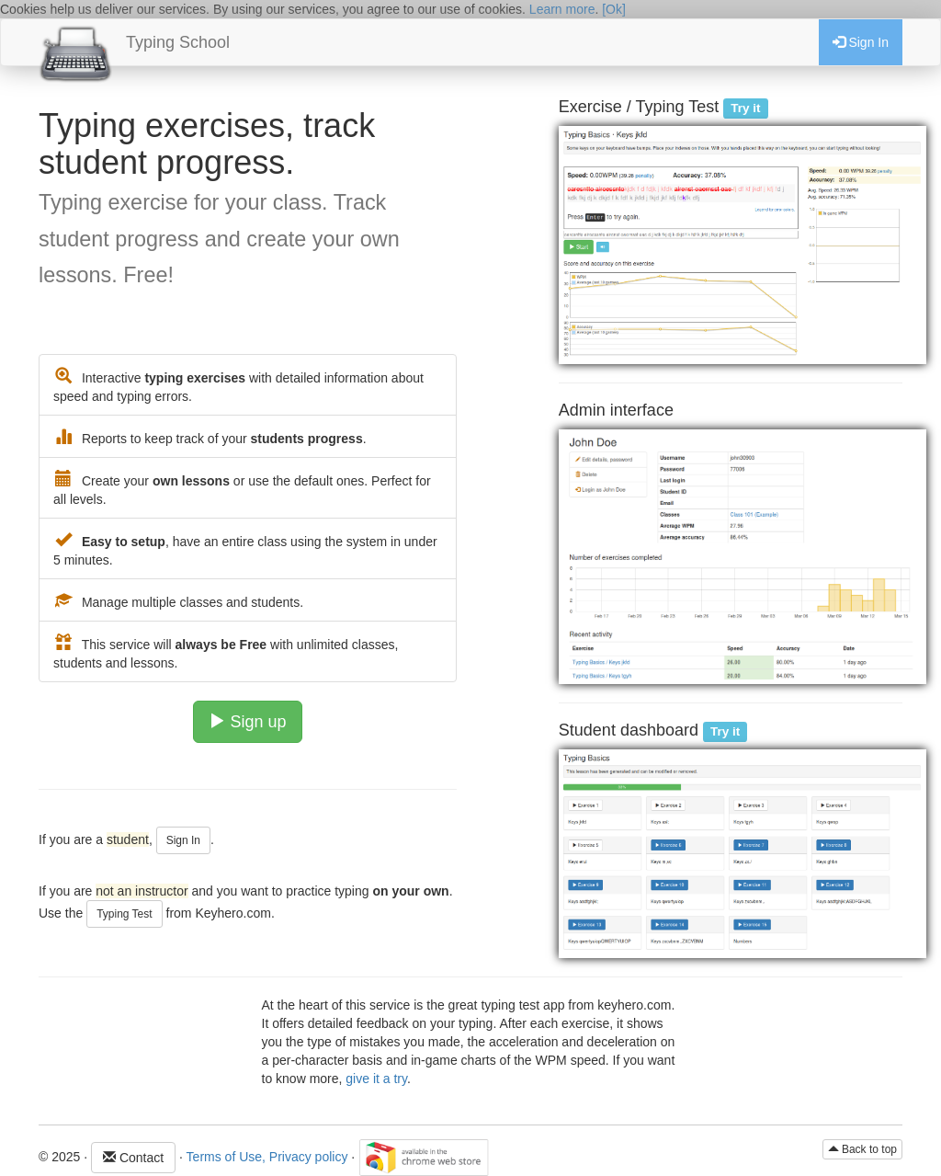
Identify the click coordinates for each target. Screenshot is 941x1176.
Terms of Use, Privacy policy (267, 1155)
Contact (133, 1157)
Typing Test (124, 914)
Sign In (861, 42)
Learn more (562, 9)
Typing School (178, 42)
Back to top (862, 1149)
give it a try (376, 1078)
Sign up (247, 721)
